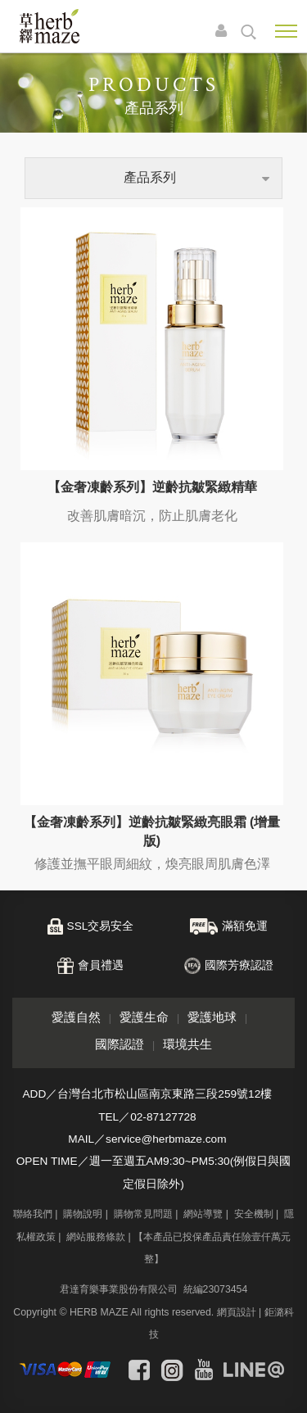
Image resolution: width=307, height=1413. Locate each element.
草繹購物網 (49, 26)
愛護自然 (76, 1017)
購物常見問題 (143, 1214)
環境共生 (187, 1044)
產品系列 (150, 177)
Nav (286, 31)
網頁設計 (236, 1312)
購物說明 (82, 1214)
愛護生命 (144, 1017)
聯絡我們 (32, 1214)
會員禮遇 (101, 965)
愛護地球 (212, 1017)
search (248, 32)
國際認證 (119, 1044)
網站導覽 (203, 1214)
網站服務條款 (95, 1237)
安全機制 (253, 1214)
